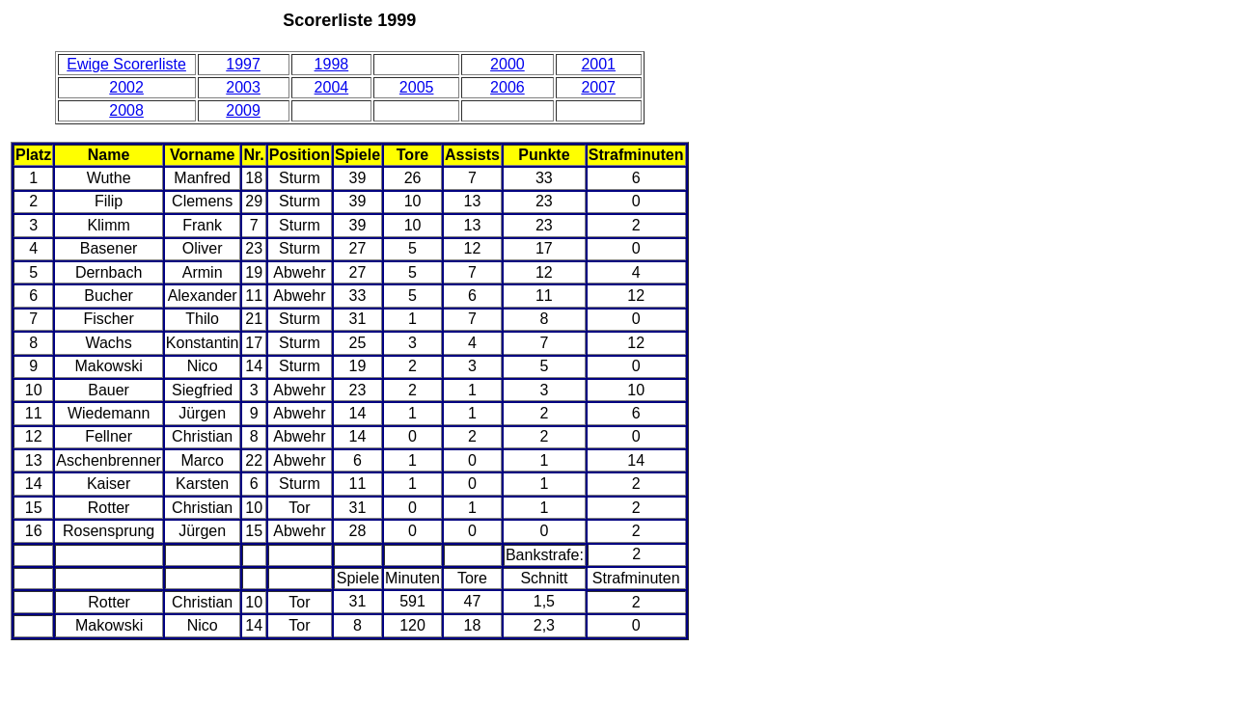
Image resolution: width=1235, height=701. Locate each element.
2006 (507, 87)
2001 (598, 64)
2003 (243, 87)
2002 (126, 87)
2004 (332, 87)
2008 (126, 110)
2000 (507, 64)
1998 (332, 64)
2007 (598, 87)
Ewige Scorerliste (126, 64)
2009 (243, 110)
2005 (416, 87)
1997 (243, 64)
